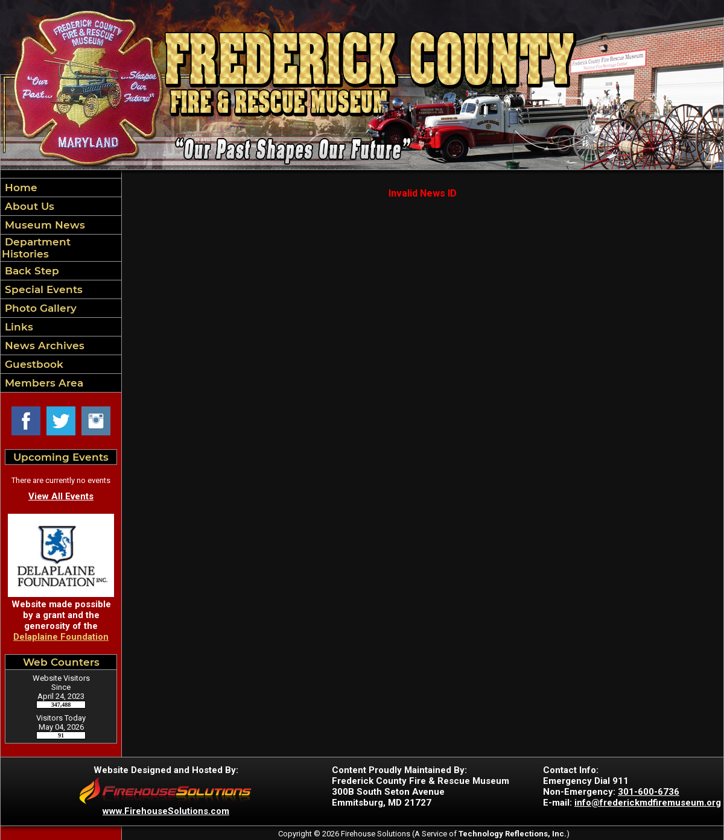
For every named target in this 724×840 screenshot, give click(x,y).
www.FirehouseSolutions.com (166, 811)
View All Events (61, 496)
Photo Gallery (39, 308)
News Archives (43, 345)
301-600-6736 (648, 791)
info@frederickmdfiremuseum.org (647, 802)
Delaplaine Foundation (61, 636)
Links (17, 327)
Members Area (42, 383)
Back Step (30, 271)
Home (19, 188)
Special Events (42, 289)
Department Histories (36, 248)
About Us (28, 206)
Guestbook (32, 364)
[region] (61, 285)
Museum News (43, 225)
